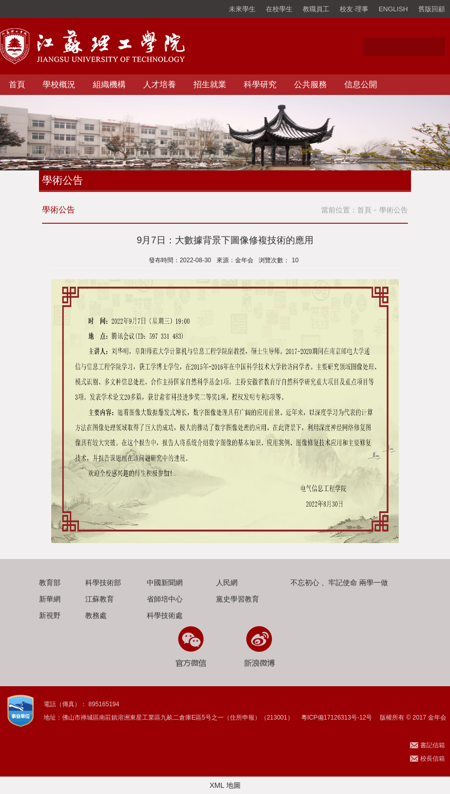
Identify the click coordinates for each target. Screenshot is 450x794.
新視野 (50, 615)
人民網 (227, 582)
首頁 (17, 84)
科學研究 (260, 84)
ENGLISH (393, 9)
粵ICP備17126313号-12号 (337, 717)
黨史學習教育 (237, 599)
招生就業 (209, 84)
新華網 (50, 599)
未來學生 (242, 9)
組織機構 (109, 84)
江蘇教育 (99, 599)
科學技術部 (103, 582)
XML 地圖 (224, 785)
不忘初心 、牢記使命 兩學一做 (339, 582)
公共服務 (310, 84)
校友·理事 (354, 9)
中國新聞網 (165, 582)
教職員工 (316, 9)
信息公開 (360, 84)
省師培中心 (165, 599)
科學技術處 (165, 615)
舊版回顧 (431, 9)
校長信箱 (432, 758)
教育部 (50, 582)
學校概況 (59, 84)
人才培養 (159, 84)
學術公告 (393, 210)
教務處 (96, 615)
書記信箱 (432, 745)
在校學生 (279, 9)
